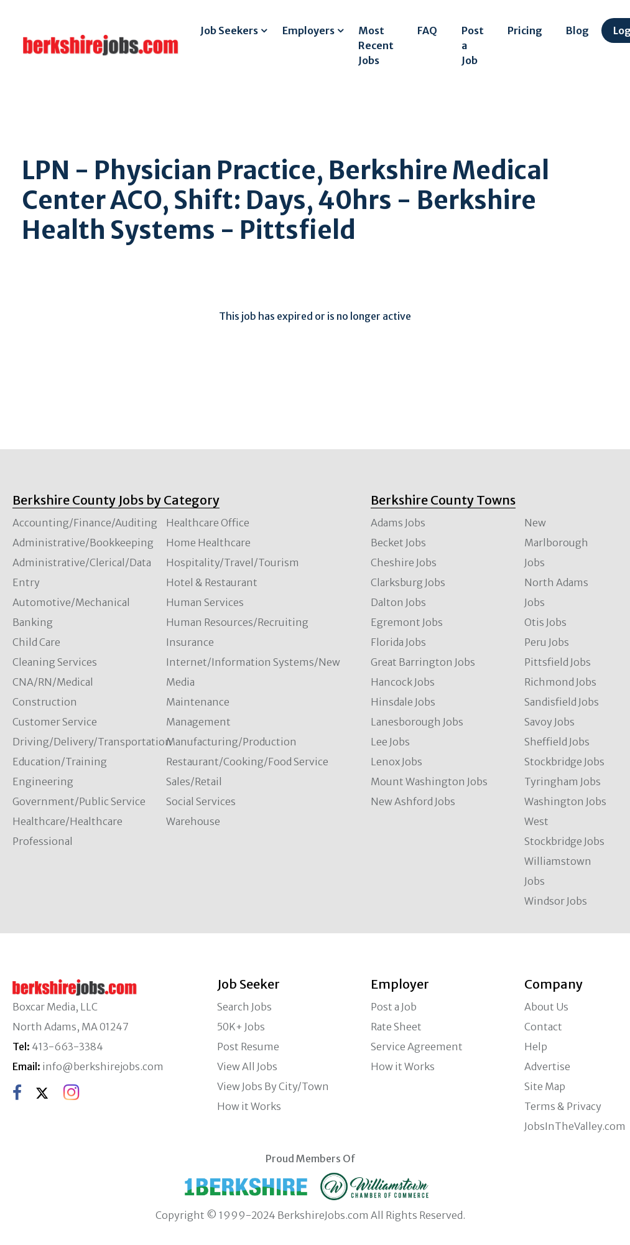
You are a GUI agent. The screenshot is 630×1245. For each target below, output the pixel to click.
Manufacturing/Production (231, 741)
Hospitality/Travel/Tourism (232, 562)
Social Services (201, 801)
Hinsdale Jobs (403, 702)
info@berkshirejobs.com (103, 1066)
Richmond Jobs (560, 682)
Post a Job (472, 45)
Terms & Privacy (562, 1106)
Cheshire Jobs (404, 562)
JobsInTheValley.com (575, 1126)
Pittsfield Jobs (557, 662)
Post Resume (248, 1046)
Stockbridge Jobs (564, 761)
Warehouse (193, 821)
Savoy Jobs (549, 722)
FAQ (427, 30)
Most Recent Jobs (376, 45)
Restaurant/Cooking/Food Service (247, 761)
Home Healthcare (208, 542)
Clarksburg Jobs (408, 582)
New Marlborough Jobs (556, 542)
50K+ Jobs (241, 1026)
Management (198, 722)
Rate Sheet (396, 1026)
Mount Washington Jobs (429, 781)
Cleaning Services (54, 662)
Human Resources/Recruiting (237, 622)
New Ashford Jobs (413, 801)
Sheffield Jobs (557, 741)
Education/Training (59, 761)
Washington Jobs (565, 801)
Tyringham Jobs (562, 781)
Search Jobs (244, 1006)
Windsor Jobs (555, 901)
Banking (32, 622)
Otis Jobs (545, 622)
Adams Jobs (398, 522)
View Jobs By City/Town (273, 1086)
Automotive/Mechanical (71, 602)
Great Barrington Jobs (423, 662)
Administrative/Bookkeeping (83, 542)
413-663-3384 (67, 1046)
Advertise (547, 1066)
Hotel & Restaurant (211, 582)
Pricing (524, 30)
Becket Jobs (398, 542)
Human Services (205, 602)
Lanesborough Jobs (417, 722)
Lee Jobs (390, 741)
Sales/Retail (194, 781)
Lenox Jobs (396, 761)
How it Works (249, 1106)
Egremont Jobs (407, 622)
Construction (44, 702)
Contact (543, 1026)
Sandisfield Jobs (561, 702)
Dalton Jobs (398, 602)
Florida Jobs (398, 642)
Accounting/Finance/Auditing (84, 522)
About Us (546, 1006)
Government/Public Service (79, 801)
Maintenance (197, 702)
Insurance (190, 642)
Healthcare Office (207, 522)
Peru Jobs (546, 642)
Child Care (36, 642)
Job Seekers (229, 30)
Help (535, 1046)
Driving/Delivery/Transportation (92, 741)
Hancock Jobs (403, 682)
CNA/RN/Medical (52, 682)
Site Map (544, 1086)
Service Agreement (417, 1046)
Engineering (42, 781)
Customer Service (54, 722)
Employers (308, 30)
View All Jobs (247, 1066)
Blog (577, 30)
